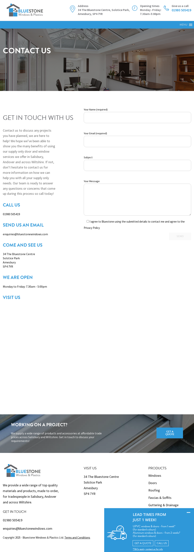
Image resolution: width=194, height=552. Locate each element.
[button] (183, 25)
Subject (137, 163)
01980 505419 (11, 214)
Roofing (154, 490)
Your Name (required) (137, 115)
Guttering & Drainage (163, 505)
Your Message (137, 197)
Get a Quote (169, 433)
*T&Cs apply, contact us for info (145, 549)
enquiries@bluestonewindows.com (25, 234)
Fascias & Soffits (159, 497)
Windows (154, 475)
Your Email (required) (137, 139)
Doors (152, 483)
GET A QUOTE (140, 543)
